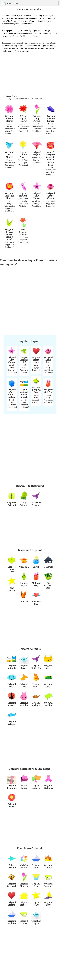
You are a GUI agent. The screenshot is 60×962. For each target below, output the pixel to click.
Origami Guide (12, 3)
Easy (9, 99)
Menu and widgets (56, 4)
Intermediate (38, 99)
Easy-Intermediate (22, 99)
